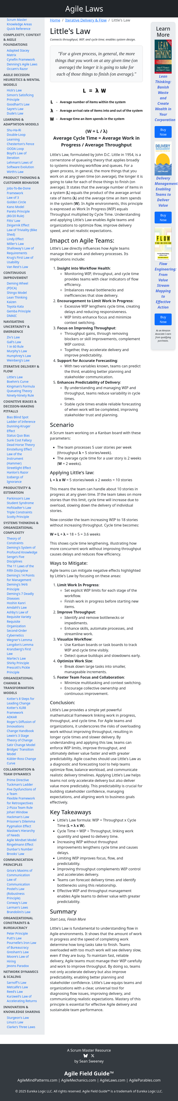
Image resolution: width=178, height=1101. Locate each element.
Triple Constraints (19, 512)
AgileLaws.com (112, 1080)
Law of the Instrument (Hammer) (15, 458)
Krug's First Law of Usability (20, 259)
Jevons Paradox (18, 966)
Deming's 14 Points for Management (21, 577)
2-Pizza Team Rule (20, 807)
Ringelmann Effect (20, 844)
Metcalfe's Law (17, 987)
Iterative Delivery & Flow (85, 20)
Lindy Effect (15, 239)
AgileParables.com (145, 1080)
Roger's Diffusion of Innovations (21, 724)
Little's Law (15, 377)
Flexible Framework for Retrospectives (21, 800)
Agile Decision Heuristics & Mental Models (21, 80)
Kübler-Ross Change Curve (21, 760)
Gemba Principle (19, 311)
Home (55, 20)
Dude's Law (15, 113)
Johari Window (17, 812)
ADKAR (12, 717)
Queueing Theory (19, 391)
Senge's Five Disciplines (15, 559)
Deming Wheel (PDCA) (17, 285)
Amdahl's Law (17, 607)
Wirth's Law (15, 172)
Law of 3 (13, 197)
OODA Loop (15, 148)
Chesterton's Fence (20, 144)
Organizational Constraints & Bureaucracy (18, 923)
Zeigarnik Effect (18, 225)
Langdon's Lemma (20, 644)
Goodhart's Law (18, 104)
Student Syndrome (20, 503)
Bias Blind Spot (17, 417)
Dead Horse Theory (21, 445)
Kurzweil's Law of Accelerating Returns (22, 998)
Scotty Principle (18, 517)
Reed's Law (15, 991)
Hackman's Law (18, 817)
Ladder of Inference (21, 421)
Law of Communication (18, 881)
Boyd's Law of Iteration (17, 155)
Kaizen (11, 302)
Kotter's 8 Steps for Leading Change (20, 701)
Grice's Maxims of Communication (19, 872)
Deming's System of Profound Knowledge (22, 549)
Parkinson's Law (18, 498)
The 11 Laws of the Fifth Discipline (20, 568)
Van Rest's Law (17, 267)
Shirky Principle (18, 663)
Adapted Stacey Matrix (18, 52)
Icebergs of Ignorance (15, 479)
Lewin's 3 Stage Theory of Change (19, 737)
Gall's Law (14, 342)
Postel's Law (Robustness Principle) (16, 893)
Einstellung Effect (19, 449)
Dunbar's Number (20, 849)
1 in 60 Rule (15, 346)
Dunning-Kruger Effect (18, 428)
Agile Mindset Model (22, 840)
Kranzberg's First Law (19, 651)
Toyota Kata (15, 306)
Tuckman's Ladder (20, 784)
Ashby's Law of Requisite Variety (19, 614)
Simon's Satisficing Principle (20, 97)
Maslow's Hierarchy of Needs (21, 832)
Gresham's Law (18, 952)
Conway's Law (17, 902)
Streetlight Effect (19, 468)
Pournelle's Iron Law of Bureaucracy (21, 945)
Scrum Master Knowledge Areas (19, 21)
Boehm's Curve (18, 381)
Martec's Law (16, 658)
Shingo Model (17, 292)
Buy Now (163, 131)
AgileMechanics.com (78, 1080)
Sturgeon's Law (18, 1017)
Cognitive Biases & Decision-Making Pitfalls (20, 406)
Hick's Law (14, 90)
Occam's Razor (17, 69)
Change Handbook (20, 731)
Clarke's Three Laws (21, 1027)
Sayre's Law (15, 109)
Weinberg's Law (18, 360)
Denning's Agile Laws (22, 64)
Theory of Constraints (15, 540)
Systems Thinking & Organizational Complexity (21, 528)
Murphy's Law (17, 351)
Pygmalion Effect (19, 826)
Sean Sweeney (91, 1061)
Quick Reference (18, 28)
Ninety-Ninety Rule (20, 395)
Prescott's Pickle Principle (18, 669)
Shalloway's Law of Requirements (20, 250)
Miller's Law (15, 244)
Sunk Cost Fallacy (19, 440)
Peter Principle (17, 933)
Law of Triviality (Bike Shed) (22, 232)
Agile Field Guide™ (89, 1073)
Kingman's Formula (21, 386)
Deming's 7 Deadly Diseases (20, 595)
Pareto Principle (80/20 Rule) (18, 213)
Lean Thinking (17, 297)
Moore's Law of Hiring (18, 958)
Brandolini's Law (18, 912)
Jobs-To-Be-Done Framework (19, 190)
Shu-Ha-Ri (14, 130)
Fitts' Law (13, 220)
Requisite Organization (16, 623)
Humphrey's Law (19, 356)
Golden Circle (16, 202)
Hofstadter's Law (19, 507)
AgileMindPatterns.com (37, 1080)
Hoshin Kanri (16, 603)
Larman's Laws (17, 907)
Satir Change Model (21, 745)
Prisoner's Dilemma (21, 821)
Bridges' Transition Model (20, 751)
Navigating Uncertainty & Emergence (16, 326)
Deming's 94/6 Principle (17, 586)
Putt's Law (14, 938)
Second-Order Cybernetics (17, 632)
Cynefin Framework (21, 59)
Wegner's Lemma (19, 640)
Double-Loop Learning (16, 136)
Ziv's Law (13, 337)
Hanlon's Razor (17, 472)
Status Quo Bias (18, 435)
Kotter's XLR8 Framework (16, 710)
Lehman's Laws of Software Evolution (20, 164)
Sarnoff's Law (16, 982)
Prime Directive (18, 780)
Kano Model (15, 207)
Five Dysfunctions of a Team (21, 791)
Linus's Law (15, 1022)
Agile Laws (84, 8)
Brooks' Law (15, 854)
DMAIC (12, 316)
